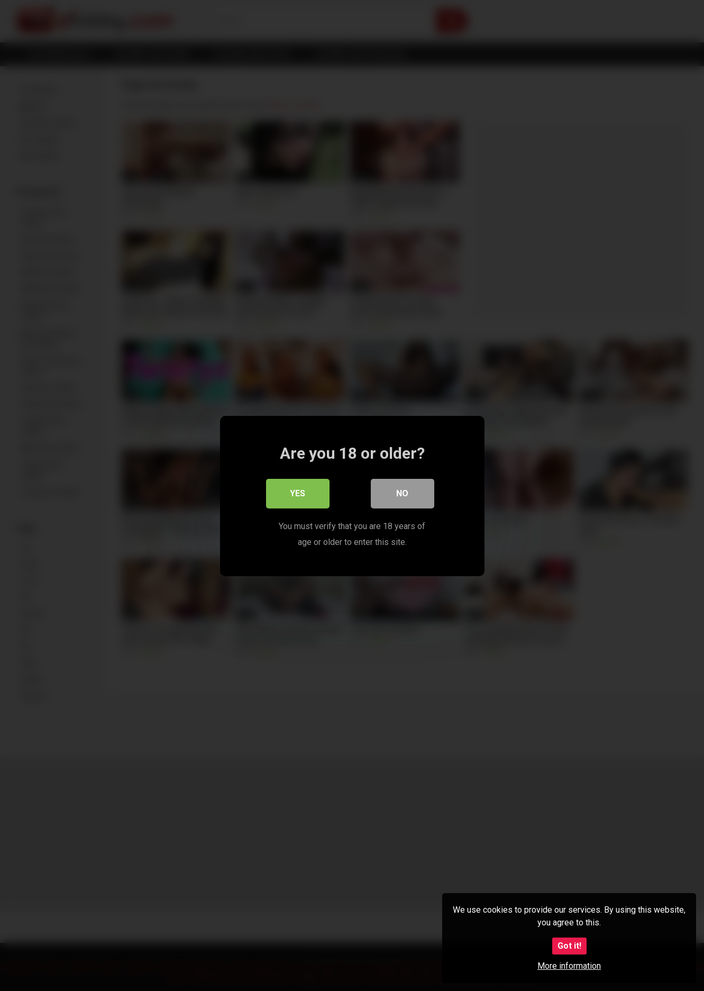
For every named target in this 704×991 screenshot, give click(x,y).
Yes (297, 493)
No (402, 493)
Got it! (569, 946)
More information (569, 966)
